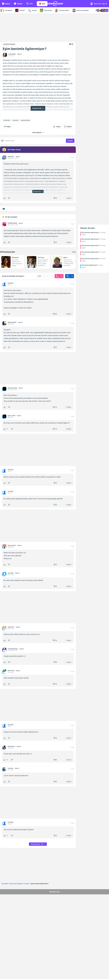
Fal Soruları (7, 114)
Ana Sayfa (5, 877)
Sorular (27, 877)
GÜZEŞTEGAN (12, 217)
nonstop (10, 762)
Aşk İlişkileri (6, 10)
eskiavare (11, 621)
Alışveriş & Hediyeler (80, 10)
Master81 (11, 150)
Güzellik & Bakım (62, 10)
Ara (30, 3)
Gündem (32, 10)
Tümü (74, 246)
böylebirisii (11, 740)
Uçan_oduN (11, 409)
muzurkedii (12, 54)
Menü (6, 4)
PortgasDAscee (13, 642)
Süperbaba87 (12, 316)
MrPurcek (11, 664)
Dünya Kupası (46, 10)
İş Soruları (15, 114)
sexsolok (10, 567)
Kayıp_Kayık (12, 539)
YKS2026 (20, 10)
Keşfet (18, 4)
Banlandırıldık (12, 382)
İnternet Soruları (25, 114)
